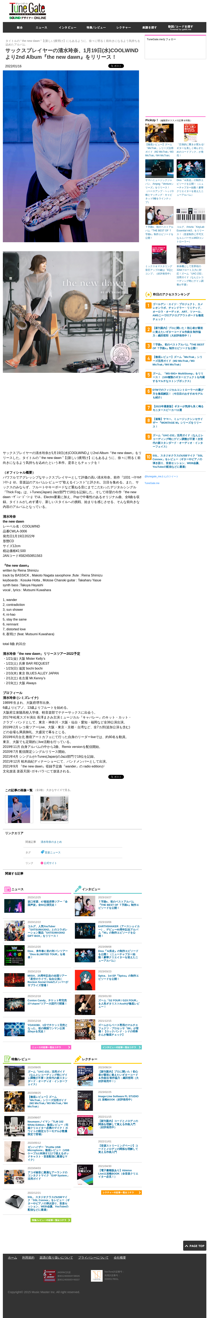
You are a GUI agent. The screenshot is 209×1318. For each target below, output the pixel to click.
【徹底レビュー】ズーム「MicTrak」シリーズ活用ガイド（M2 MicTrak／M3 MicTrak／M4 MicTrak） (48, 1101)
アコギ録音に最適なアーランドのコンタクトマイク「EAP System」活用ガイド (49, 1175)
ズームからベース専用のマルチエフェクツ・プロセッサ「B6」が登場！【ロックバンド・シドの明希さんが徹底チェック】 (118, 1030)
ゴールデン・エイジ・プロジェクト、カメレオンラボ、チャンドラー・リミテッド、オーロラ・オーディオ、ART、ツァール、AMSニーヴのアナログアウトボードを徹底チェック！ (178, 312)
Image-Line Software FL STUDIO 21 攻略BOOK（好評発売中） (118, 1098)
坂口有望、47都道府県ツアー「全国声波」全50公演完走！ (48, 903)
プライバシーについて (93, 1257)
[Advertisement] (132, 10)
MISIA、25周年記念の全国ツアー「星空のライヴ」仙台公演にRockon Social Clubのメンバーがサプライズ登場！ (48, 980)
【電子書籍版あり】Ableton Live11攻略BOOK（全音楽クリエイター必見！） (118, 1173)
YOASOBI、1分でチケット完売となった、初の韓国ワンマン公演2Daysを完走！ (48, 1028)
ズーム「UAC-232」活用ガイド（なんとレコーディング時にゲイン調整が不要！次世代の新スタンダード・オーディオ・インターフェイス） (47, 1078)
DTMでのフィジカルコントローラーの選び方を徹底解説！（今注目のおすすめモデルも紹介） (178, 393)
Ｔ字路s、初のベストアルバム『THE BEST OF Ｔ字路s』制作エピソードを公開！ (118, 904)
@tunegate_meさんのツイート (161, 476)
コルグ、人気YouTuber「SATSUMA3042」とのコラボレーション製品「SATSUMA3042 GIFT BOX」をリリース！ (48, 931)
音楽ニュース (53, 852)
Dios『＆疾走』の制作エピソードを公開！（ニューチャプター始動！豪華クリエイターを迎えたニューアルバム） (118, 955)
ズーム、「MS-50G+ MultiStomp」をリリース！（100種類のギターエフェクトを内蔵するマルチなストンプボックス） (179, 377)
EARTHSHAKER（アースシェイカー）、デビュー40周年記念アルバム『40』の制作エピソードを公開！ (119, 931)
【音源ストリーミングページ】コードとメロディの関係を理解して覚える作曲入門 (118, 1149)
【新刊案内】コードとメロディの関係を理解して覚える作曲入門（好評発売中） (118, 1124)
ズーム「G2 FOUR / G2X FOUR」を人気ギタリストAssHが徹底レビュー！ (118, 1003)
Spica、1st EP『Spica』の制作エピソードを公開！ (118, 977)
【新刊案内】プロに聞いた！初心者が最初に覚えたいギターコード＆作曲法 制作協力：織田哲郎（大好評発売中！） (118, 1076)
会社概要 (120, 1257)
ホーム (12, 1257)
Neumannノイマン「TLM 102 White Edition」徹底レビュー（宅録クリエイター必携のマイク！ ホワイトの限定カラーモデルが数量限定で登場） (48, 1128)
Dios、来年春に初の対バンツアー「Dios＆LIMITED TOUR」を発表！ (48, 954)
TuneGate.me (152, 483)
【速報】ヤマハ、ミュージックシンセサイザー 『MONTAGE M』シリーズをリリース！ (178, 422)
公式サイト (50, 863)
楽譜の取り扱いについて (56, 1257)
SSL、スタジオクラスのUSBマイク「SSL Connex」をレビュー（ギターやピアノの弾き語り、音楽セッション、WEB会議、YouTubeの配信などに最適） (49, 1203)
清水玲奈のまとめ (51, 841)
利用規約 (28, 1257)
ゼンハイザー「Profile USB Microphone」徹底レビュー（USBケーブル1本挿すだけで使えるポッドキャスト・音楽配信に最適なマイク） (48, 1153)
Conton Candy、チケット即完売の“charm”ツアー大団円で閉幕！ (47, 1002)
